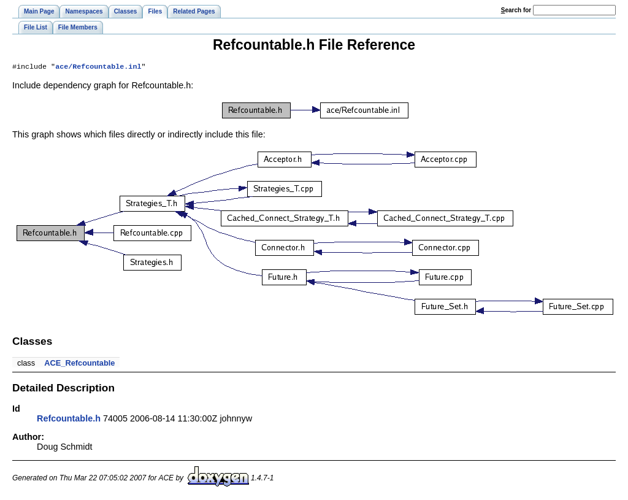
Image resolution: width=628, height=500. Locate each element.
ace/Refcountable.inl (98, 67)
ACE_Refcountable (79, 364)
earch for (516, 10)
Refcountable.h (69, 420)
